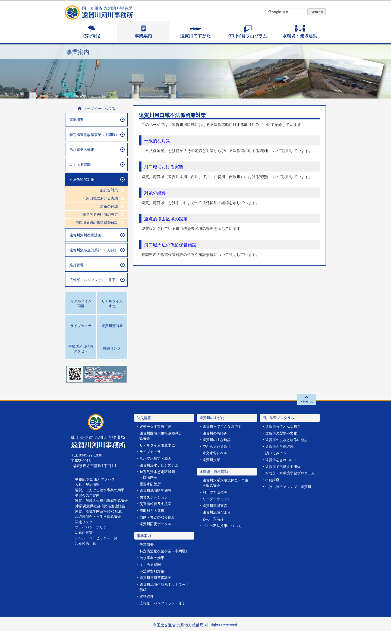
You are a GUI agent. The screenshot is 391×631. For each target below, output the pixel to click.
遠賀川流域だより (218, 511)
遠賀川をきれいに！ (282, 460)
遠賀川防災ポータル (157, 523)
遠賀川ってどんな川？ (284, 426)
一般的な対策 (158, 140)
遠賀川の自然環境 (280, 446)
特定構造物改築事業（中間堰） (97, 134)
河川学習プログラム (248, 32)
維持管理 (97, 265)
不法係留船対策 (97, 179)
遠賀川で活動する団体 (284, 466)
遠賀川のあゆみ (216, 433)
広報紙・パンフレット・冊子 (97, 280)
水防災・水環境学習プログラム (292, 473)
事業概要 (97, 120)
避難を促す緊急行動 (157, 426)
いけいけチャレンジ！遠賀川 (290, 486)
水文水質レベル (216, 453)
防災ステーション (155, 496)
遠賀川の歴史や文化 (282, 433)
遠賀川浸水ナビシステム (160, 465)
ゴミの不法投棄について (223, 525)
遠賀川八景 (212, 460)
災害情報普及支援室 (157, 503)
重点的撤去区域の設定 (167, 218)
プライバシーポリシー (94, 531)
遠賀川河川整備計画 (97, 235)
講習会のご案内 (88, 495)
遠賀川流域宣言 (216, 505)
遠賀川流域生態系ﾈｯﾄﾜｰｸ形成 (97, 250)
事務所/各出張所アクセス (96, 479)
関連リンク (84, 526)
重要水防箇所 (151, 483)
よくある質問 (97, 164)
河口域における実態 (165, 166)
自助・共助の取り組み (159, 516)
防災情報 (91, 32)
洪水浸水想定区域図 (157, 458)
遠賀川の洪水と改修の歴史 (288, 440)
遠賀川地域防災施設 (157, 490)
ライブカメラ (151, 451)
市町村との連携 (153, 510)
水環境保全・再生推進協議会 (99, 521)
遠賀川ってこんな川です (223, 426)
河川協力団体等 (216, 492)
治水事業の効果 (97, 149)
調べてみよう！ (278, 453)
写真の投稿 (84, 537)
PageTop (307, 399)
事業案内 (143, 32)
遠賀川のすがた (195, 32)
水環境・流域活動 (300, 32)
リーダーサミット (218, 498)
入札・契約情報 (88, 485)
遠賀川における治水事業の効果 (101, 490)
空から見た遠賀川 (218, 446)
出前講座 (272, 479)
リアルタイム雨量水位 (159, 445)
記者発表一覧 (86, 547)
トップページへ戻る (96, 109)
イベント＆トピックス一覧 (98, 542)
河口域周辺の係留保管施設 (172, 244)
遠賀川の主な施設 (218, 440)
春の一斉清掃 (214, 518)
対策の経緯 (155, 192)
